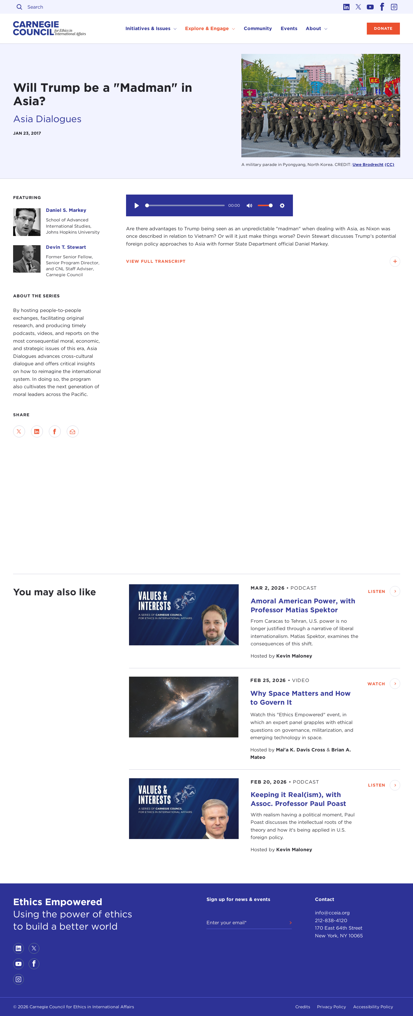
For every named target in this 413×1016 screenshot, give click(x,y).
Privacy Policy (331, 1006)
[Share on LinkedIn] (37, 431)
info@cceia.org (332, 913)
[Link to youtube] (370, 7)
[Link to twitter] (358, 7)
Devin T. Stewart (66, 247)
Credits (302, 1006)
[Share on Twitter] (19, 431)
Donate (383, 28)
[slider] (185, 205)
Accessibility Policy (373, 1006)
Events (289, 28)
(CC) (389, 164)
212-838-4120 (331, 920)
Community (258, 28)
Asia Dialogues (47, 119)
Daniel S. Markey (66, 210)
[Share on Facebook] (55, 431)
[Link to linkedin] (347, 7)
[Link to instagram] (394, 7)
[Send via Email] (73, 431)
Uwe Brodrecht (368, 164)
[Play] (137, 205)
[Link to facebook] (382, 7)
